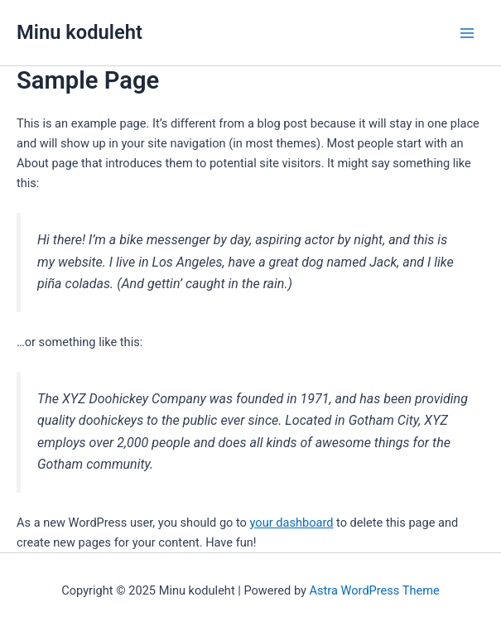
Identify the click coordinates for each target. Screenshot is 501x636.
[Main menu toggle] (467, 33)
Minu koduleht (79, 32)
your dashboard (292, 522)
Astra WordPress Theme (375, 590)
